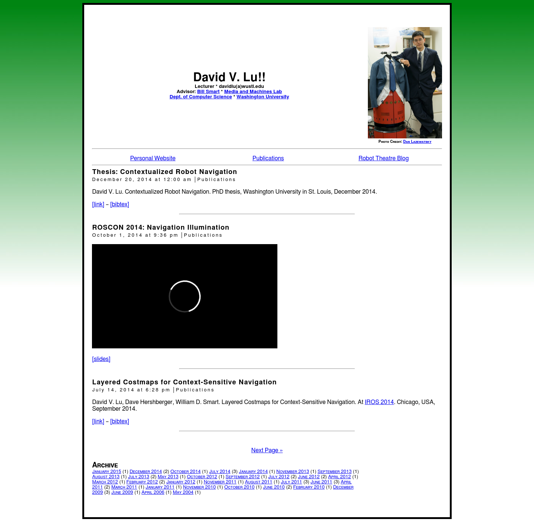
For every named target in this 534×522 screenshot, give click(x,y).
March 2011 (124, 487)
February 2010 (309, 487)
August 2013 (105, 477)
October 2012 (202, 477)
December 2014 (145, 471)
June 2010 (274, 487)
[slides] (101, 359)
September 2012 (242, 477)
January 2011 (160, 487)
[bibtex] (119, 204)
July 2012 (278, 477)
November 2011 (220, 482)
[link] (98, 204)
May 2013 (168, 477)
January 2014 (253, 471)
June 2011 (321, 482)
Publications (268, 158)
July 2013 (138, 477)
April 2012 (339, 477)
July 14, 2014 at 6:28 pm (132, 390)
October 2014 (185, 471)
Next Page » (267, 450)
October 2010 (239, 487)
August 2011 (259, 482)
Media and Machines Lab (253, 91)
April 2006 (153, 492)
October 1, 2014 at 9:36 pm (136, 235)
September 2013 (334, 471)
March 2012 (105, 482)
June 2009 (122, 492)
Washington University (263, 97)
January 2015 (106, 471)
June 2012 (309, 477)
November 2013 (292, 471)
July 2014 (219, 471)
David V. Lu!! (229, 77)
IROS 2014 (379, 402)
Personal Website (152, 158)
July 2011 (291, 482)
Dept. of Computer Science (200, 97)
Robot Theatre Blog (384, 158)
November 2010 (199, 487)
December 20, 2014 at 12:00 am (143, 179)
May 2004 (183, 492)
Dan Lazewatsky (417, 142)
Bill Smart (208, 91)
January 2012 (180, 482)
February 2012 (142, 482)
